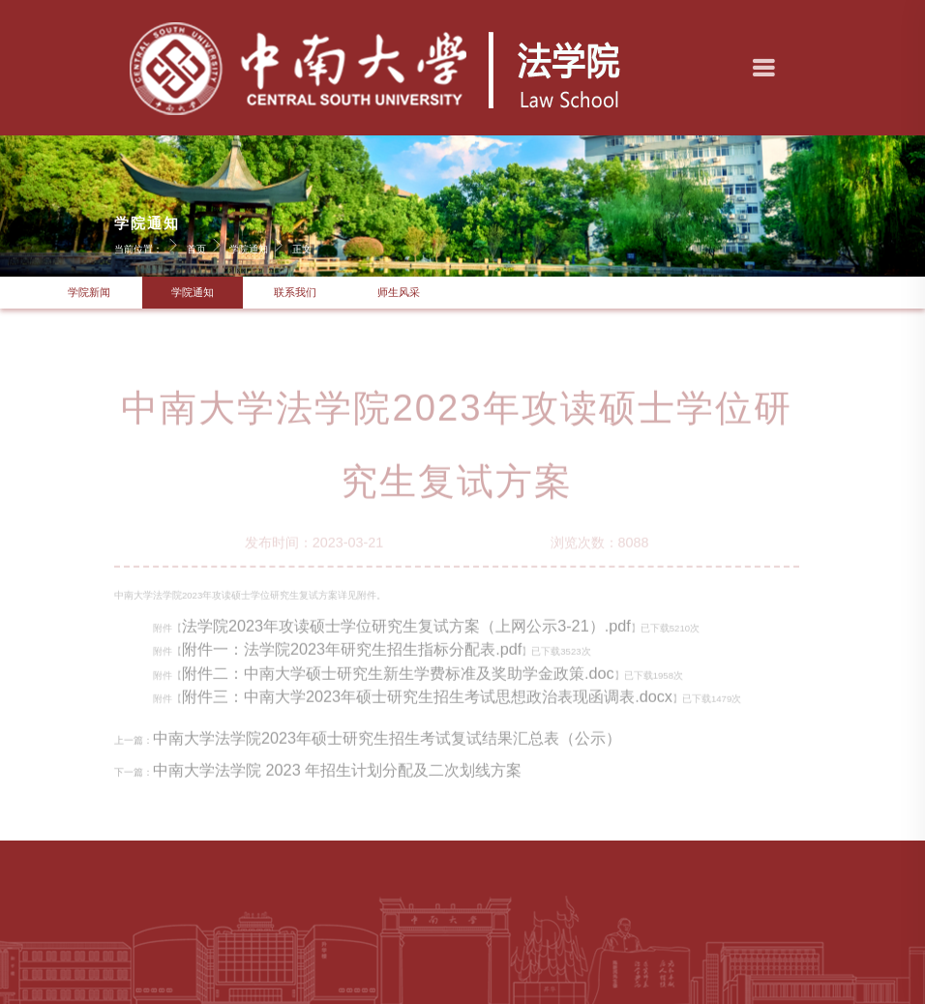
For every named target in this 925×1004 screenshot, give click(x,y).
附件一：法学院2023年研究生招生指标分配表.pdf (352, 657)
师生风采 (398, 292)
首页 (207, 244)
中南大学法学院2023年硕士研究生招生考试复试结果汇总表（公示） (387, 746)
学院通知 (259, 244)
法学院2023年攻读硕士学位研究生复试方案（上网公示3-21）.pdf (406, 634)
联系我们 (295, 292)
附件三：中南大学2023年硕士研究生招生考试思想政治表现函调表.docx (427, 705)
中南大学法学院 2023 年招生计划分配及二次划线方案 (337, 778)
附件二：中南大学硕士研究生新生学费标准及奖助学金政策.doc (398, 681)
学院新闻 (89, 292)
